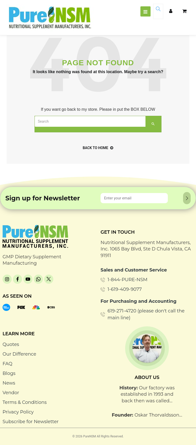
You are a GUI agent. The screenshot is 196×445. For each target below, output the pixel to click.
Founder (122, 415)
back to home (98, 148)
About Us (147, 377)
